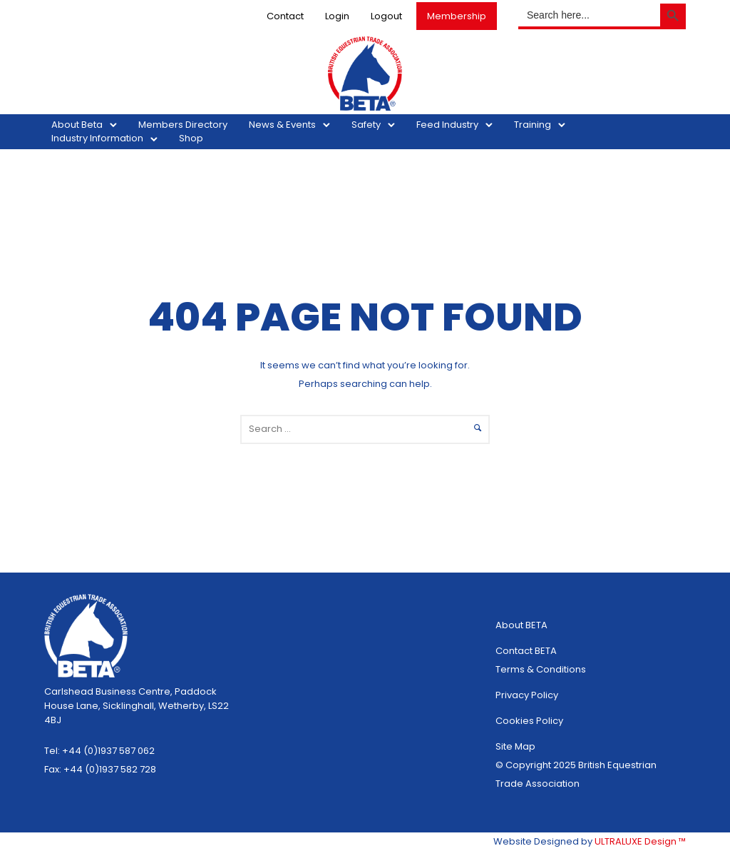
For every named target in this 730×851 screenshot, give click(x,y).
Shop (191, 138)
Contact (285, 16)
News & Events (282, 124)
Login (337, 16)
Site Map (515, 746)
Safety (366, 124)
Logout (386, 16)
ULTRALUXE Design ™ (640, 841)
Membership (456, 16)
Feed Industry (447, 124)
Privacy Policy (526, 695)
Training (532, 124)
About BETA (521, 625)
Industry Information (97, 138)
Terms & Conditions (540, 669)
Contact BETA (526, 651)
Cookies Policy (529, 720)
